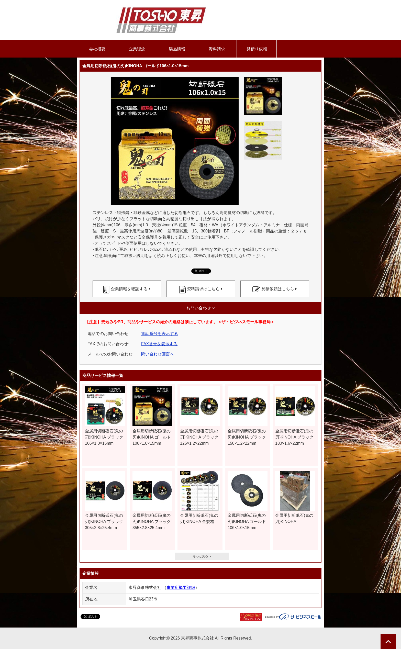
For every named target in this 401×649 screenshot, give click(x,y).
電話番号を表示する (159, 333)
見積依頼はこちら (277, 289)
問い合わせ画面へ (157, 354)
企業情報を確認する (129, 289)
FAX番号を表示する (159, 344)
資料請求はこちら (203, 289)
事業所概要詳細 (180, 587)
